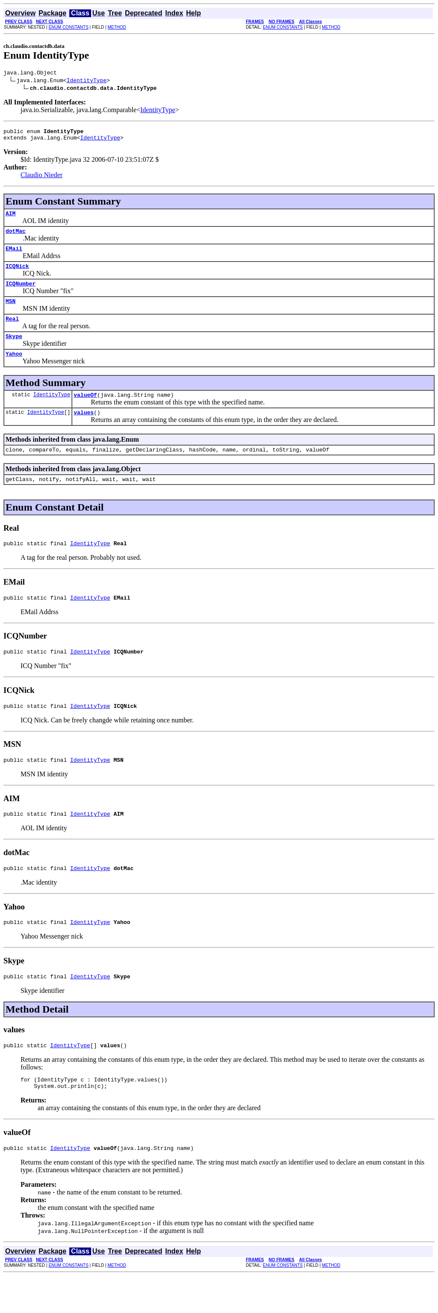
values (84, 430)
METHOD (116, 27)
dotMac (16, 237)
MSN (10, 312)
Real (12, 331)
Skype (14, 350)
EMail (14, 256)
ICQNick (17, 275)
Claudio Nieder (41, 178)
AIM (10, 218)
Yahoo (14, 369)
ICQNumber (21, 293)
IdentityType (87, 81)
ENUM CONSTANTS (69, 27)
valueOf (85, 411)
